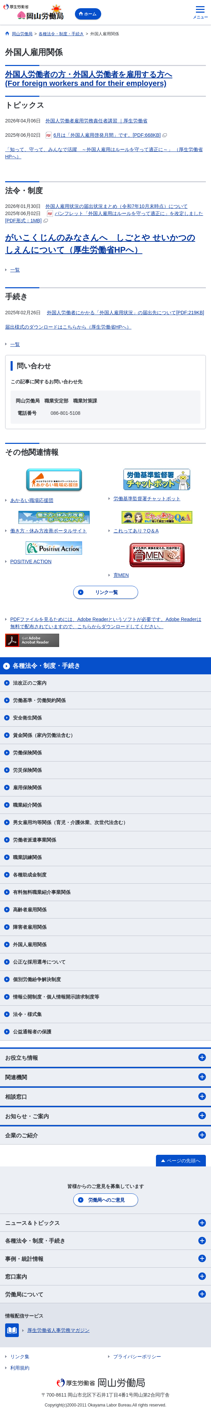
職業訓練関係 (27, 857)
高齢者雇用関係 (30, 909)
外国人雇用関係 (30, 944)
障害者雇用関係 (30, 927)
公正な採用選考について (39, 962)
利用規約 (19, 1368)
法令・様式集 (27, 1014)
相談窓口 (105, 1096)
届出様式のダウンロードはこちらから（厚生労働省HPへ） (68, 327)
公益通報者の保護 (32, 1031)
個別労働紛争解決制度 (37, 979)
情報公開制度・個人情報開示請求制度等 (56, 997)
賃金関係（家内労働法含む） (44, 735)
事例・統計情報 (105, 1258)
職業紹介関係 (27, 805)
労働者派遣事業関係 (34, 840)
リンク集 (19, 1356)
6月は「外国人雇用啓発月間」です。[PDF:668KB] (106, 135)
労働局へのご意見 (106, 1200)
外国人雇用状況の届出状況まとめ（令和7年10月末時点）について (116, 206)
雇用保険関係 (27, 787)
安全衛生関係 (27, 718)
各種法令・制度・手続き (105, 1240)
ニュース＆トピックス (105, 1223)
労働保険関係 (27, 752)
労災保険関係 (27, 770)
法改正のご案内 (30, 683)
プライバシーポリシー (137, 1356)
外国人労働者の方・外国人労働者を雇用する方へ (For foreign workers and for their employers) (88, 79)
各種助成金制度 (30, 874)
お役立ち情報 (105, 1057)
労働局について (105, 1294)
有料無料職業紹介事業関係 (41, 892)
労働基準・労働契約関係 (39, 700)
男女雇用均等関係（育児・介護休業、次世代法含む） (70, 822)
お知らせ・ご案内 (105, 1115)
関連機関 (105, 1077)
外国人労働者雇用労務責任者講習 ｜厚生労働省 (96, 120)
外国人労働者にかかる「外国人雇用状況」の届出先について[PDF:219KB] (125, 312)
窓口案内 (105, 1276)
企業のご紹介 (105, 1135)
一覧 (15, 270)
